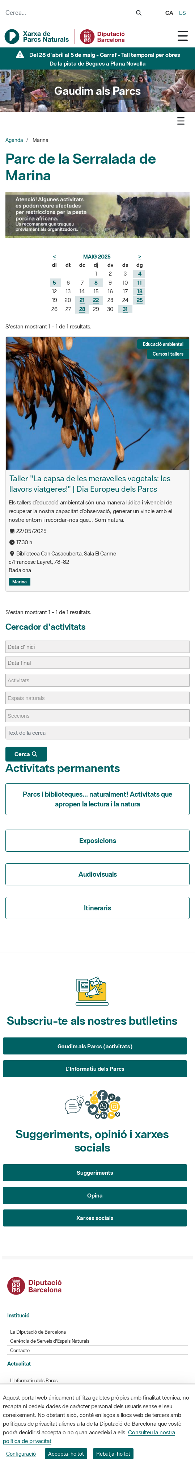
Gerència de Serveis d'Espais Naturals (49, 1341)
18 (140, 291)
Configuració (21, 1453)
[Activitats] (22, 680)
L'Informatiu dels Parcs (94, 1068)
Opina (95, 1195)
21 (82, 300)
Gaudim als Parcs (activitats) (95, 1046)
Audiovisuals (98, 874)
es (182, 12)
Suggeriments (95, 1172)
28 (82, 309)
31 (125, 309)
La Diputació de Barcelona (38, 1332)
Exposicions (97, 840)
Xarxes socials (95, 1217)
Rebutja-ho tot (113, 1453)
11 (139, 282)
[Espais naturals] (30, 697)
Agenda (14, 140)
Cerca (26, 754)
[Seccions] (22, 715)
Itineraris (97, 907)
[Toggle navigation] (182, 36)
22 (96, 300)
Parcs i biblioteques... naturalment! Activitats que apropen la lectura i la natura (97, 799)
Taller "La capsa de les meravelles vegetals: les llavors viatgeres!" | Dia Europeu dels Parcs (89, 483)
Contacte (20, 1350)
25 (140, 300)
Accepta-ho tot (66, 1453)
